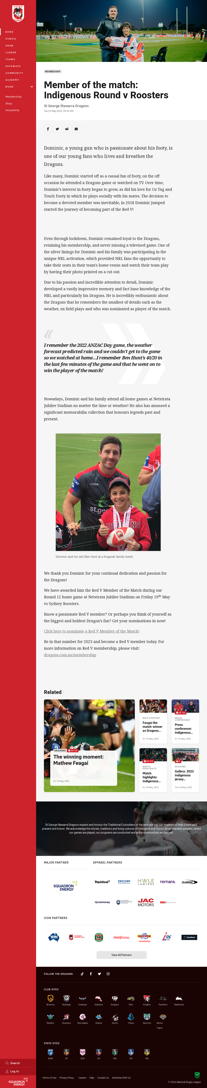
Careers (82, 1077)
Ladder (11, 52)
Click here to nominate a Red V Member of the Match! (91, 631)
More (19, 86)
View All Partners (121, 955)
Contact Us (103, 1077)
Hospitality (12, 110)
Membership (13, 96)
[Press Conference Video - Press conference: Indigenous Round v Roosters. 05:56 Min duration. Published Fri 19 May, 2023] (185, 721)
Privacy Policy (66, 1077)
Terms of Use (49, 1077)
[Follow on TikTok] (82, 973)
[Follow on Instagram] (108, 973)
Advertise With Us (121, 1077)
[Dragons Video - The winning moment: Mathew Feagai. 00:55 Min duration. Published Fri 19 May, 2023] (89, 745)
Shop (8, 103)
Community (14, 72)
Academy (12, 79)
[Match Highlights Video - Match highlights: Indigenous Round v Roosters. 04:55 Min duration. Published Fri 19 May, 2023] (153, 770)
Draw (9, 45)
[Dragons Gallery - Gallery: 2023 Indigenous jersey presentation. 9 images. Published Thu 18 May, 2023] (185, 770)
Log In (12, 1071)
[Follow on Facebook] (90, 973)
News (9, 31)
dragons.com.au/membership (70, 655)
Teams (10, 59)
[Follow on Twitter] (99, 973)
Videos (10, 38)
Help (91, 1077)
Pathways (13, 66)
